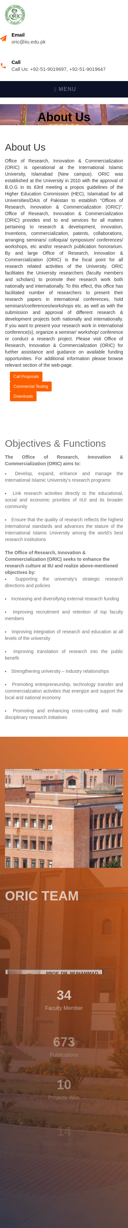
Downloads (23, 396)
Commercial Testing (30, 386)
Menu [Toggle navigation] (65, 89)
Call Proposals (26, 376)
